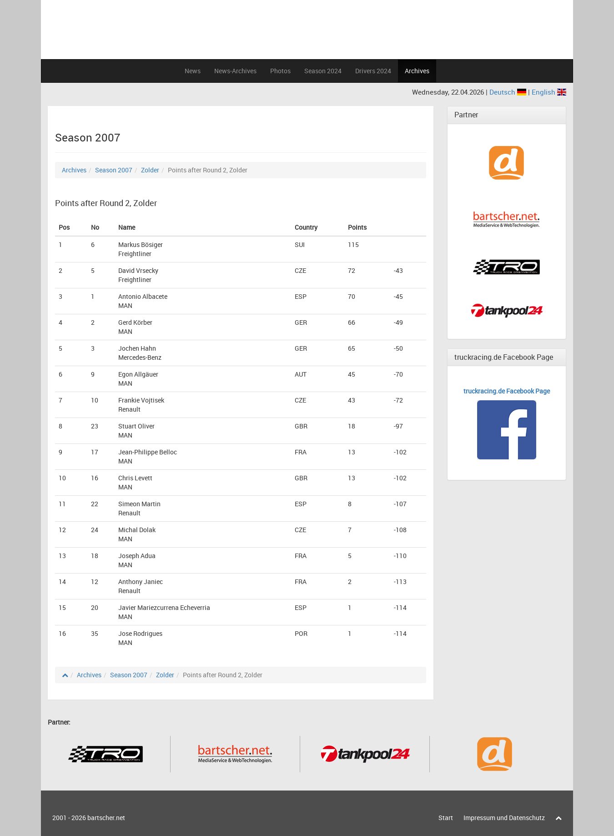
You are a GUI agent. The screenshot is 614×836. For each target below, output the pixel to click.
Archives (417, 70)
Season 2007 (113, 170)
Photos (280, 70)
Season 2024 (323, 70)
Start (445, 817)
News (193, 70)
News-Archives (235, 70)
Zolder (150, 170)
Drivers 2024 (373, 70)
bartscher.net (106, 817)
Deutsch (508, 91)
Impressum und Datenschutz (504, 817)
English (549, 91)
